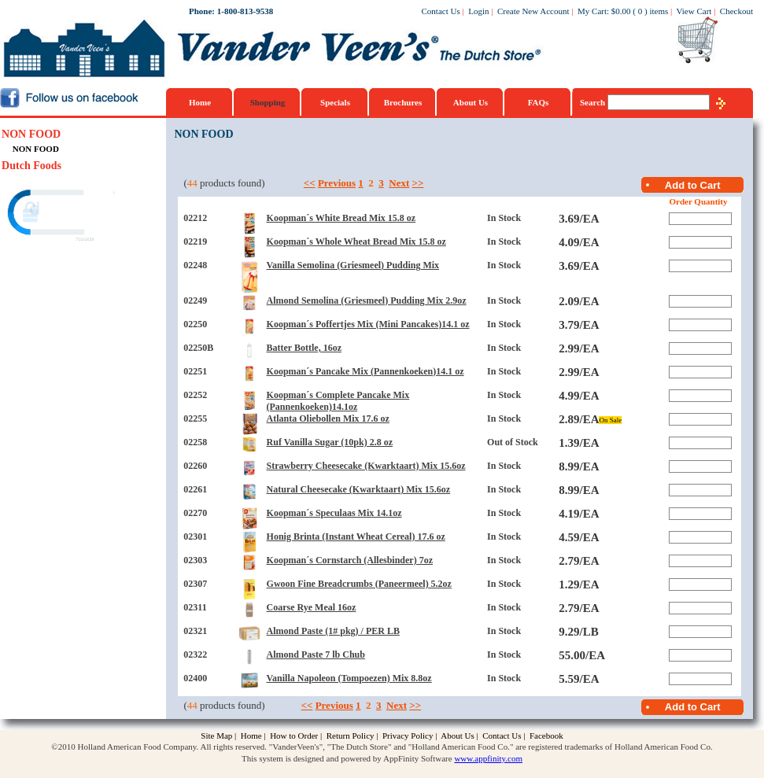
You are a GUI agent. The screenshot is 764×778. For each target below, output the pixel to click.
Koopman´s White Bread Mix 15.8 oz (341, 217)
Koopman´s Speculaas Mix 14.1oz (334, 512)
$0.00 (621, 11)
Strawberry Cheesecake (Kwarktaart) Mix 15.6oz (366, 465)
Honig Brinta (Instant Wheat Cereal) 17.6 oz (356, 536)
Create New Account (533, 11)
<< (310, 183)
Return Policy (351, 735)
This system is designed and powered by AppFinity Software (347, 758)
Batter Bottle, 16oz (304, 347)
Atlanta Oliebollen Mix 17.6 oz (328, 418)
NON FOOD (31, 134)
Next (399, 183)
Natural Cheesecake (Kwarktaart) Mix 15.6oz (359, 489)
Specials (335, 102)
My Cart (592, 11)
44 (192, 183)
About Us (470, 102)
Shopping (268, 102)
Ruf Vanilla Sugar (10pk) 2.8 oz (330, 442)
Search (593, 102)
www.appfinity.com (488, 758)
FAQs (538, 102)
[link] (62, 214)
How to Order (294, 735)
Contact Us (441, 11)
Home (200, 102)
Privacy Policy (407, 735)
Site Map (216, 735)
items (658, 11)
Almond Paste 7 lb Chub (316, 654)
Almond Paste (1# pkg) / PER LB (333, 630)
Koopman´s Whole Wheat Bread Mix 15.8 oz (356, 241)
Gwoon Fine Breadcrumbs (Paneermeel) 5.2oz (359, 583)
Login (478, 11)
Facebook (546, 735)
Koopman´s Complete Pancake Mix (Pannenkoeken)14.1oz (338, 400)
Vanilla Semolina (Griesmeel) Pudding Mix (353, 265)
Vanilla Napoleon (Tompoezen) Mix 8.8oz (349, 678)
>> (418, 183)
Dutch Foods (31, 165)
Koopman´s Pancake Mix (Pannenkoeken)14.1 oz (365, 371)
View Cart (694, 11)
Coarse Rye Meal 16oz (311, 607)
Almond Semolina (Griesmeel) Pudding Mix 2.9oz (367, 300)
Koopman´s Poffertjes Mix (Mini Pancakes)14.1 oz (368, 324)
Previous (337, 183)
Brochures (403, 102)
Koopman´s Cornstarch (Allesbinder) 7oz (350, 560)
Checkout (736, 11)
